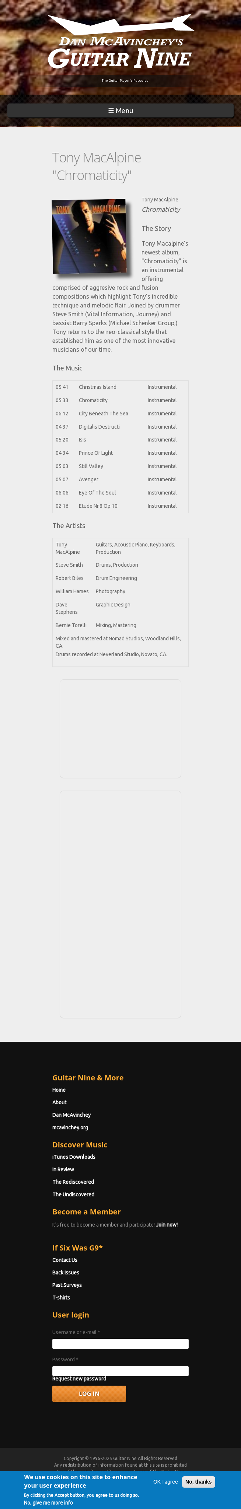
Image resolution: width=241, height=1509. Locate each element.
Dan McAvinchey (71, 1115)
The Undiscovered (73, 1194)
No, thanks (198, 1484)
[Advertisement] (120, 728)
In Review (63, 1169)
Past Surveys (67, 1285)
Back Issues (65, 1273)
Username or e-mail (76, 1332)
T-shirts (61, 1298)
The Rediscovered (73, 1182)
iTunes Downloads (73, 1157)
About (59, 1102)
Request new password (79, 1379)
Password (65, 1359)
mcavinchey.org (70, 1127)
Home (59, 1090)
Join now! (167, 1225)
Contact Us (64, 1260)
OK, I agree (165, 1484)
